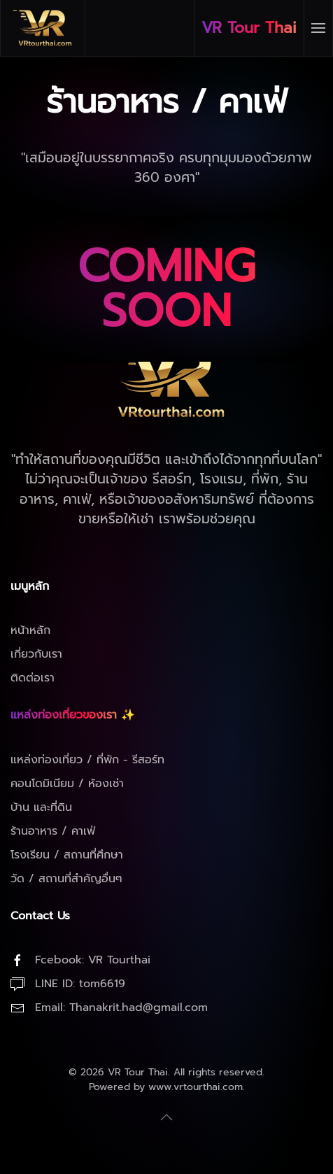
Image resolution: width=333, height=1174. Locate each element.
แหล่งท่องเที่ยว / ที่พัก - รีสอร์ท (87, 759)
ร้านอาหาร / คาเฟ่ (52, 831)
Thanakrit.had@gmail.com (138, 1007)
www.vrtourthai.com (195, 1087)
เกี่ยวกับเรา (36, 654)
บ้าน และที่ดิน (41, 807)
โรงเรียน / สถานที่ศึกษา (66, 855)
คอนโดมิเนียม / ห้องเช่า (67, 783)
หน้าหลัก (30, 630)
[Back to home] (43, 28)
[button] (318, 28)
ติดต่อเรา (32, 678)
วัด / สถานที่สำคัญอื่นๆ (66, 878)
